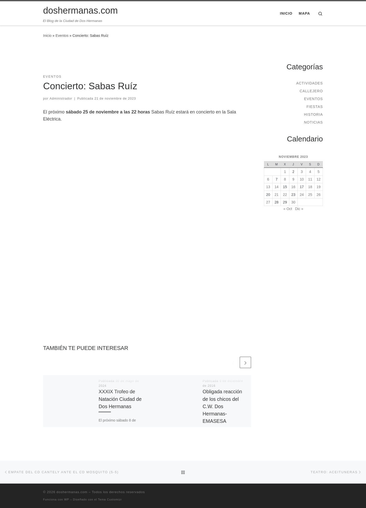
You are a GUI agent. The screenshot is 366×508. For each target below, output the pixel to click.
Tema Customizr (110, 499)
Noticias (313, 122)
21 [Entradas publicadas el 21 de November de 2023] (276, 195)
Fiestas (315, 107)
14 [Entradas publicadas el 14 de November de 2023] (276, 187)
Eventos (62, 36)
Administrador (61, 98)
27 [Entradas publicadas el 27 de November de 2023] (268, 202)
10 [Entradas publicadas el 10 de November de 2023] (302, 179)
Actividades (309, 83)
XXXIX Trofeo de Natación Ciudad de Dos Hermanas (120, 399)
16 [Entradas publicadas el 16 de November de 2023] (293, 187)
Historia (313, 114)
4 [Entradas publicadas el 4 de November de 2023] (310, 172)
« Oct (288, 209)
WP (66, 499)
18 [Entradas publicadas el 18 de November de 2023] (310, 187)
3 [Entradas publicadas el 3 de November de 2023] (302, 172)
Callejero (311, 91)
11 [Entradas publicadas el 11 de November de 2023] (310, 179)
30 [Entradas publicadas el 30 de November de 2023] (293, 202)
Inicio (47, 36)
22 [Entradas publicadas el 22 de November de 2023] (285, 195)
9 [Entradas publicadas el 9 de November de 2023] (293, 179)
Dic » (299, 209)
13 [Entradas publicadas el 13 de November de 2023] (268, 187)
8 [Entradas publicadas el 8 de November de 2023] (285, 179)
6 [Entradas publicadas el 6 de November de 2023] (268, 179)
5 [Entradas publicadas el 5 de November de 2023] (319, 172)
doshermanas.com (71, 492)
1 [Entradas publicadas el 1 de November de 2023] (285, 172)
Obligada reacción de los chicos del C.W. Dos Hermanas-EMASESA (222, 406)
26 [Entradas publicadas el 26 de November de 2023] (319, 195)
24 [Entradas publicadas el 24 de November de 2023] (302, 195)
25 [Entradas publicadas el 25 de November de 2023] (310, 195)
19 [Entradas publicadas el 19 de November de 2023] (319, 187)
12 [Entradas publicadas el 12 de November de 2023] (319, 179)
